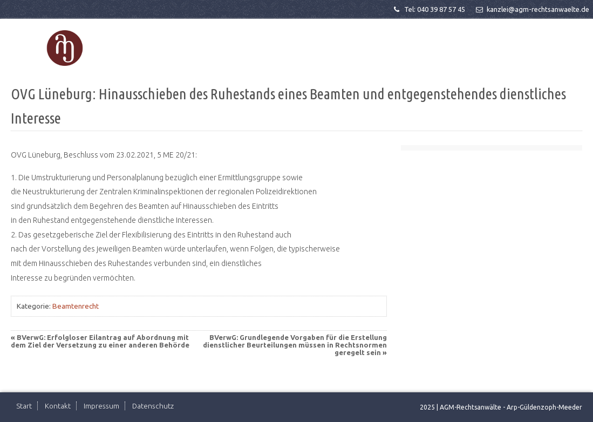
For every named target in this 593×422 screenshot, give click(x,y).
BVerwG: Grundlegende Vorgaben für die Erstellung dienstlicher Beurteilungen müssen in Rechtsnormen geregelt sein (295, 344)
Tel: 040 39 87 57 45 (428, 9)
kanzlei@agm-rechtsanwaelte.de (531, 9)
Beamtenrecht (75, 306)
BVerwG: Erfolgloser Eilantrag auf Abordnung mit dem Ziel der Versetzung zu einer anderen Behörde (100, 341)
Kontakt (58, 405)
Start (24, 405)
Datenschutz (153, 405)
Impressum (101, 405)
